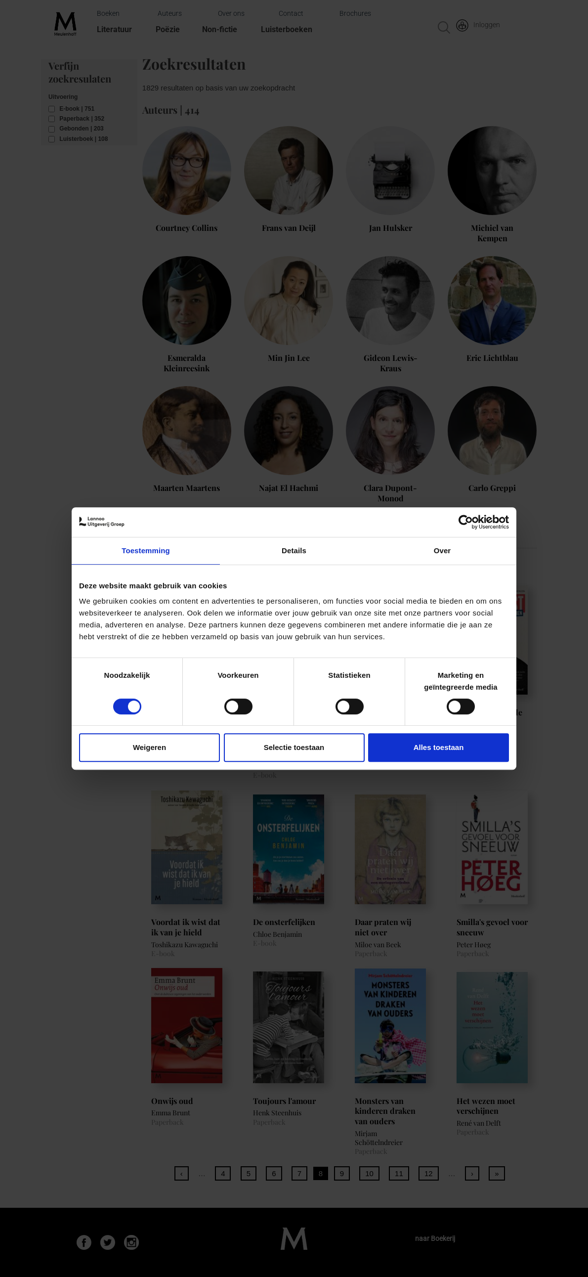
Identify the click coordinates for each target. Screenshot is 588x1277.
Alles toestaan (439, 747)
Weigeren (149, 747)
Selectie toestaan (294, 747)
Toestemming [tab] (146, 550)
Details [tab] (294, 550)
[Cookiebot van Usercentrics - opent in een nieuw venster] (465, 522)
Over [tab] (442, 550)
